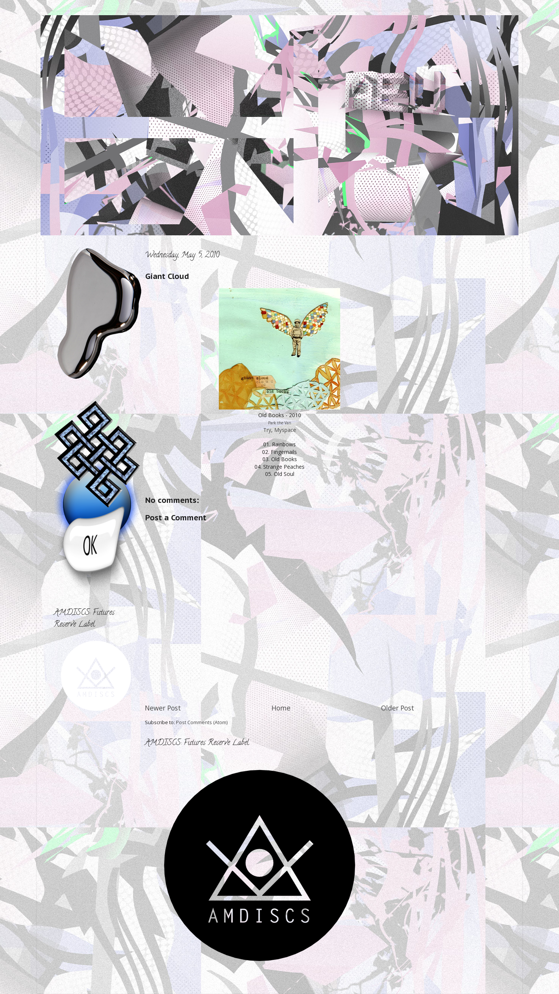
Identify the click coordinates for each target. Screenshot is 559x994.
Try (267, 429)
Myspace (285, 429)
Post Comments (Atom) (202, 722)
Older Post (397, 707)
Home (281, 707)
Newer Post (163, 707)
